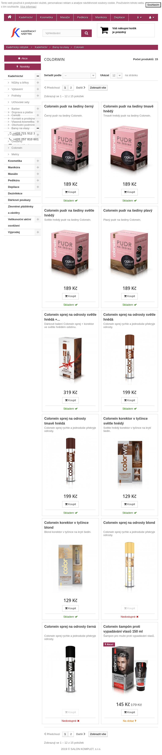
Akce (22, 58)
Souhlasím (153, 4)
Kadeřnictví (26, 17)
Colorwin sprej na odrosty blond (129, 522)
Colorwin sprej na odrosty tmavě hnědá (65, 421)
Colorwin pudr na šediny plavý (127, 210)
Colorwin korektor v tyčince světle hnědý (125, 421)
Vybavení (17, 89)
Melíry (15, 154)
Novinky (23, 66)
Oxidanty (16, 141)
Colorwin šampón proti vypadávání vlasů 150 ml (123, 629)
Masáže (65, 17)
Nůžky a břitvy (20, 82)
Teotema (16, 134)
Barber (15, 108)
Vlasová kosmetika (22, 121)
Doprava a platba (22, 243)
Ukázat (104, 75)
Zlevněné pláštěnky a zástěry (20, 209)
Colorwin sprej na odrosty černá (70, 626)
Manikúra (101, 17)
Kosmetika (46, 17)
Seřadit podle (52, 75)
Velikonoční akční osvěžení (19, 222)
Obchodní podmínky (23, 255)
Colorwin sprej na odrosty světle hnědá (129, 317)
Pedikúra (82, 17)
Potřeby (16, 95)
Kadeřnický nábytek (17, 47)
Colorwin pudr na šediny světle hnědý (69, 213)
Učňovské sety (20, 102)
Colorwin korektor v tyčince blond (66, 525)
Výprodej (14, 232)
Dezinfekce (15, 193)
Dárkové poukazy (19, 200)
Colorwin (16, 147)
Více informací (28, 6)
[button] (139, 17)
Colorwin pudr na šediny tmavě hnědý (128, 109)
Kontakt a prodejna (23, 249)
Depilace (119, 17)
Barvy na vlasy (61, 47)
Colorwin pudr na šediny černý (69, 106)
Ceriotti (15, 115)
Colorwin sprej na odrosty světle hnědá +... (70, 317)
